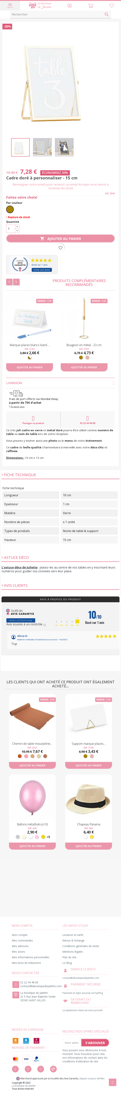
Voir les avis (42, 269)
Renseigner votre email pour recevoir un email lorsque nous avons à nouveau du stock (61, 186)
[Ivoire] (24, 837)
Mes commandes (22, 940)
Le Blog (67, 963)
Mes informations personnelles (30, 957)
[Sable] (39, 756)
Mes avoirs (18, 951)
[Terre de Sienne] (45, 756)
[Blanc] (30, 837)
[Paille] (92, 837)
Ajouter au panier (60, 238)
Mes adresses (20, 946)
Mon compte (20, 935)
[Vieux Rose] (26, 756)
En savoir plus (17, 406)
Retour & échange (73, 940)
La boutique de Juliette (24, 1085)
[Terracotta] (20, 756)
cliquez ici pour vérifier (92, 1078)
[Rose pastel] (37, 837)
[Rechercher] (60, 14)
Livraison (60, 383)
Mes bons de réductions (26, 963)
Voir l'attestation (20, 620)
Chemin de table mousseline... (32, 744)
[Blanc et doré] (29, 357)
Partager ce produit (33, 420)
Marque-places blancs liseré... (29, 345)
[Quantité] (10, 229)
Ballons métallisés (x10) (32, 824)
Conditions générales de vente (80, 946)
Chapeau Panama (88, 824)
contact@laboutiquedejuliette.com (41, 986)
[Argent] (17, 837)
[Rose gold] (87, 357)
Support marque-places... (89, 744)
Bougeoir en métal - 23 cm (84, 345)
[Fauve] (32, 756)
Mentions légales (72, 951)
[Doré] (10, 209)
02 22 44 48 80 (87, 420)
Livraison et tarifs (72, 935)
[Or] (43, 837)
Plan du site (69, 957)
